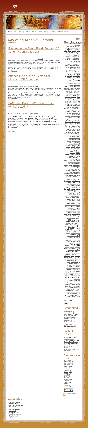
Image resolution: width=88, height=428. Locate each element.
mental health (76, 194)
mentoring (66, 196)
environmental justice (74, 139)
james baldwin (69, 175)
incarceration (71, 168)
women (71, 287)
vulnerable (77, 279)
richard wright (72, 248)
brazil (74, 102)
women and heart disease (73, 288)
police (65, 226)
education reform (75, 133)
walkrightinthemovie (72, 280)
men (70, 194)
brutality (72, 104)
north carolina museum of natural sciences (72, 217)
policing (78, 228)
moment (78, 202)
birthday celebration (75, 85)
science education (69, 254)
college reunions (75, 116)
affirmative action (70, 52)
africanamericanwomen (74, 64)
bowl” (70, 102)
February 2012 (68, 366)
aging (78, 67)
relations (72, 247)
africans (66, 65)
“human (73, 296)
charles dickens (70, 107)
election (68, 135)
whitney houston (75, 284)
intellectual (68, 170)
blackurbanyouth (75, 100)
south (78, 260)
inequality (67, 169)
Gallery (34, 31)
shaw (72, 256)
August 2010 (67, 360)
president (68, 231)
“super (78, 296)
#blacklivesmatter (73, 42)
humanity (66, 166)
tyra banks (71, 273)
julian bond (77, 178)
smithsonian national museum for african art (72, 258)
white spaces (73, 283)
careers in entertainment (73, 105)
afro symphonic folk (75, 65)
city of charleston (75, 110)
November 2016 (68, 391)
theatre (69, 269)
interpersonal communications (72, 173)
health (67, 154)
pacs (72, 223)
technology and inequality (73, 266)
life (79, 187)
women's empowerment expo (72, 289)
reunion (66, 248)
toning (66, 271)
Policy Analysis (34, 113)
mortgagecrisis (71, 203)
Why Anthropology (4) (70, 326)
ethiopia (69, 141)
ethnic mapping (76, 141)
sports (66, 263)
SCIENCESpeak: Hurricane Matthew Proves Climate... (71, 341)
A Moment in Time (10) (70, 311)
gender (78, 150)
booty (66, 102)
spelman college (75, 262)
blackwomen (68, 101)
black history (73, 86)
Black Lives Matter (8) (70, 315)
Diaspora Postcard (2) (70, 317)
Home (10, 31)
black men (71, 89)
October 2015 (68, 382)
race (76, 240)
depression (67, 125)
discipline (70, 127)
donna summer (72, 132)
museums (67, 206)
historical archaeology (74, 163)
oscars (68, 223)
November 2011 (68, 363)
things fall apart (76, 269)
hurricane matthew (75, 166)
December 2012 (68, 369)
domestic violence (70, 130)
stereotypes (77, 263)
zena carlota (69, 295)
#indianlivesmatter (75, 43)
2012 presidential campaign (72, 48)
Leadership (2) (68, 320)
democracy (68, 123)
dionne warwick (76, 126)
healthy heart (72, 156)
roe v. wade (71, 250)
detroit (72, 125)
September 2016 (68, 388)
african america (72, 54)
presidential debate (75, 234)
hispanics (77, 159)
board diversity (76, 101)
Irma (15, 31)
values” (78, 277)
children (73, 108)
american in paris (75, 71)
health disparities (75, 154)
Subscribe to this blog (72, 393)
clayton (69, 113)
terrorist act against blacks (73, 268)
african (78, 52)
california (77, 104)
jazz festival (77, 175)
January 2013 (68, 370)
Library (46, 31)
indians (78, 168)
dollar (78, 129)
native (78, 211)
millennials (68, 197)
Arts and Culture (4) (69, 313)
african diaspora (74, 61)
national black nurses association (73, 210)
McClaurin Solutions (62, 31)
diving (74, 129)
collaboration (72, 114)
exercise (77, 142)
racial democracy (75, 242)
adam (78, 51)
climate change (76, 113)
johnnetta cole (76, 176)
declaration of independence (72, 122)
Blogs (12, 6)
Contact (52, 31)
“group (68, 296)
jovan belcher (69, 178)
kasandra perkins (71, 182)
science (78, 253)
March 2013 (67, 373)
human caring (76, 165)
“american (77, 295)
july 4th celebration (71, 179)
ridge (78, 248)
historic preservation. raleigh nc (74, 161)
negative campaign (72, 212)
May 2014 (67, 377)
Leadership (40, 59)
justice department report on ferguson (72, 180)
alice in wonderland (75, 68)
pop (74, 230)
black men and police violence (73, 90)
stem (71, 263)
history (65, 165)
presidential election (69, 239)
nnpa (69, 214)
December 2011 (68, 364)
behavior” (68, 82)
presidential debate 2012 (73, 236)
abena (69, 51)
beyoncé (70, 83)
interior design (76, 170)
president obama (75, 233)
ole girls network (75, 221)
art (65, 76)
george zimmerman (75, 151)
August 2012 (67, 367)
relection (77, 247)
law (69, 185)
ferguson (68, 145)
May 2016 (67, 383)
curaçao (68, 120)
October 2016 (68, 389)
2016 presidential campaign (72, 49)
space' (68, 262)
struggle (69, 265)
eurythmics (71, 142)
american (68, 70)
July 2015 (66, 380)
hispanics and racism (69, 160)
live (65, 189)
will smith (67, 286)
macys (78, 189)
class (78, 111)
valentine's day (70, 277)
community (70, 117)
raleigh (67, 247)
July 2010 (66, 359)
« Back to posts (12, 131)
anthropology (73, 74)
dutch (78, 132)
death (78, 120)
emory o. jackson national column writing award (73, 137)
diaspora (77, 125)
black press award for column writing (73, 93)
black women (73, 95)
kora (79, 182)
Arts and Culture (34, 86)
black (66, 86)
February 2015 (68, 379)
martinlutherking (71, 193)
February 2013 (68, 372)
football (73, 147)
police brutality (74, 227)
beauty (77, 80)
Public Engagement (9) (70, 323)
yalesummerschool (75, 293)
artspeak (69, 76)
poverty (78, 230)
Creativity (21, 31)
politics (68, 229)
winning (73, 286)
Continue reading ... (13, 71)
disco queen (76, 127)
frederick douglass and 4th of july (72, 147)
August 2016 (67, 386)
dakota (74, 120)
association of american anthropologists (73, 76)
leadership (75, 185)
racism (75, 245)
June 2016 (67, 385)
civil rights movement (70, 111)
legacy (67, 187)
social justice (71, 260)
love (68, 189)
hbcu (78, 153)
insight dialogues (75, 169)
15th (79, 46)
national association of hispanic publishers (73, 208)
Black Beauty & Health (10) (71, 314)
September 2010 (68, 361)
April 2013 (67, 375)
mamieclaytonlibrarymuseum (72, 190)
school (73, 253)
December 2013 (68, 376)
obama (71, 220)
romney (74, 251)
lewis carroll (74, 187)
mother (78, 203)
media (78, 193)
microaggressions (75, 196)
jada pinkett (77, 173)
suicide (78, 265)
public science (69, 240)
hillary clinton (76, 157)
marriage (67, 192)
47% (65, 51)
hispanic (72, 159)
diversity (69, 129)
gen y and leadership (73, 149)
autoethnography (72, 79)
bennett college (76, 82)
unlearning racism (75, 275)
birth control (77, 83)
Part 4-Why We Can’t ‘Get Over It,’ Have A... (71, 347)
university (77, 273)
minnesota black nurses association (72, 201)
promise (78, 239)
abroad (74, 51)
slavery (71, 257)
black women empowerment (72, 96)
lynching (73, 189)
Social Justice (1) (68, 324)
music (73, 206)
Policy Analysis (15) (69, 321)
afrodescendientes (71, 67)
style (74, 265)
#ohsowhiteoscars (71, 46)
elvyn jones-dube (75, 135)
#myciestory (77, 45)
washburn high (76, 282)
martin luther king (75, 192)
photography (73, 224)
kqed (68, 184)
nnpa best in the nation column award (73, 214)
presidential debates (74, 237)
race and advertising (74, 241)
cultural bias (77, 119)
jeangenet (68, 176)
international (69, 172)
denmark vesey (76, 123)
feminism (71, 144)
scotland (77, 254)
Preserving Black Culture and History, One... (70, 338)
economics (67, 133)
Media (40, 31)
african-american (75, 63)
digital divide (67, 126)
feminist (77, 144)
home (70, 165)
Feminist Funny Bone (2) (70, 318)
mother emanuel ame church (72, 205)
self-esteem (67, 256)
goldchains (72, 153)
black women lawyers (72, 97)
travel (72, 271)
